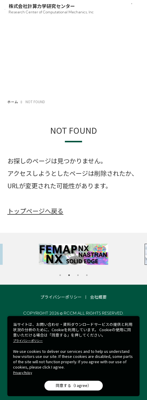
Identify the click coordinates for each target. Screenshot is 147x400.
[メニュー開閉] (136, 9)
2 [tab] (69, 275)
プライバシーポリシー (61, 297)
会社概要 (98, 297)
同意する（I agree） (73, 385)
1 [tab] (60, 275)
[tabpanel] (73, 254)
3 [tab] (78, 275)
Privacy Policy (22, 373)
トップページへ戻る (35, 210)
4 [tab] (87, 275)
